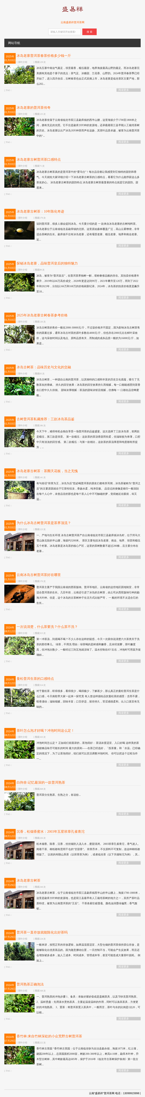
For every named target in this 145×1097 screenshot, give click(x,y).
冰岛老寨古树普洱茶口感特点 (39, 159)
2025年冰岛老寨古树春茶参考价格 (42, 315)
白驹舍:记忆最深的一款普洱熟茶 (41, 782)
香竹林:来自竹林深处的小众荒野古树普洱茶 (49, 1036)
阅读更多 (123, 90)
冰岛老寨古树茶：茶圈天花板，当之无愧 (47, 471)
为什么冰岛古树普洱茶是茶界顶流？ (44, 523)
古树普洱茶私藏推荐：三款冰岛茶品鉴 (45, 419)
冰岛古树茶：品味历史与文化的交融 (44, 367)
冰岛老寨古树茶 (28, 880)
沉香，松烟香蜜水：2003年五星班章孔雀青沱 (51, 831)
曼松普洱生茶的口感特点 (35, 679)
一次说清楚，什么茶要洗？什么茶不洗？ (47, 627)
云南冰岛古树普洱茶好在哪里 (39, 575)
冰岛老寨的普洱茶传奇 (34, 107)
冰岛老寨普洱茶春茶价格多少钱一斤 (44, 56)
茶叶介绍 (22, 62)
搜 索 (89, 31)
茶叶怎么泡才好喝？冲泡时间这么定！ (45, 730)
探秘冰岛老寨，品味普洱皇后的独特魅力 (47, 263)
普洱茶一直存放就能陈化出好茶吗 (42, 932)
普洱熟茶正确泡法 (30, 984)
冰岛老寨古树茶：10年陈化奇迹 (40, 211)
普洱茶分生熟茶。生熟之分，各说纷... (42, 795)
